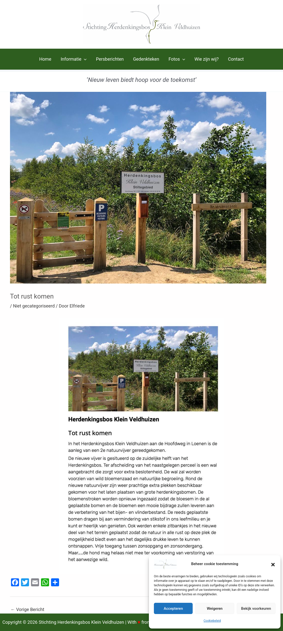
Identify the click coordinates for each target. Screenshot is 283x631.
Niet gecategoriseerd (34, 306)
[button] (272, 564)
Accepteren (173, 608)
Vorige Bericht (27, 609)
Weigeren (215, 608)
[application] (84, 59)
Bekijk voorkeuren (256, 608)
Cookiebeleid (212, 621)
